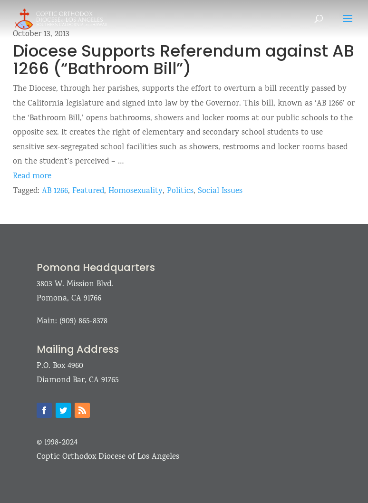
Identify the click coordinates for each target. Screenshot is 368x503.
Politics (180, 191)
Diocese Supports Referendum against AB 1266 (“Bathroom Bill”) (183, 59)
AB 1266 (55, 191)
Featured (88, 191)
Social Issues (220, 191)
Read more (32, 177)
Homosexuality (135, 191)
